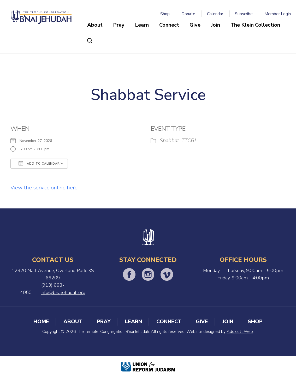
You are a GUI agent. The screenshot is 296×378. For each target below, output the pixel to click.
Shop (165, 14)
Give (195, 24)
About (95, 24)
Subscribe (244, 14)
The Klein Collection (255, 24)
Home (41, 321)
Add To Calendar (39, 163)
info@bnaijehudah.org (63, 292)
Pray (119, 24)
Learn (142, 24)
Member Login (277, 14)
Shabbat (169, 140)
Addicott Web (240, 331)
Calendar (215, 14)
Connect (169, 24)
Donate (188, 14)
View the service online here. (44, 187)
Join (215, 24)
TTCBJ (188, 140)
